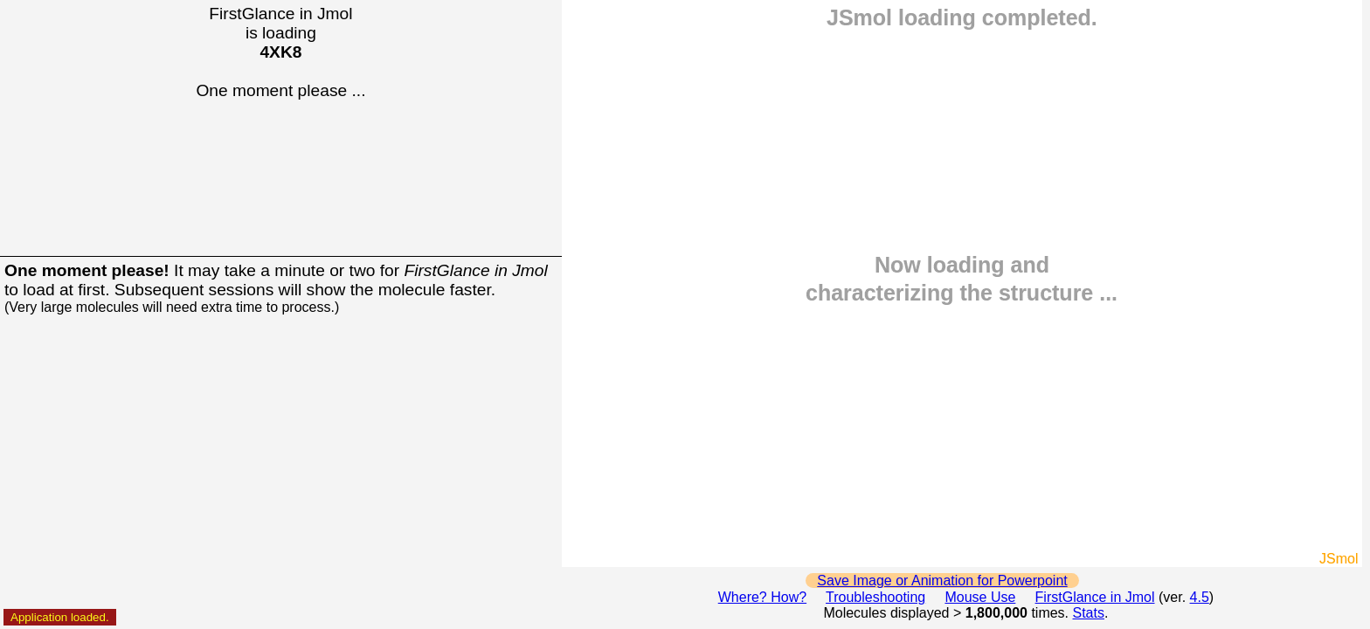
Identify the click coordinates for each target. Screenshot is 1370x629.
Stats (1088, 612)
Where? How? (762, 597)
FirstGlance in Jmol (1095, 597)
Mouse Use (979, 597)
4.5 (1199, 597)
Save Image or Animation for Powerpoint (942, 580)
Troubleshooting (875, 597)
